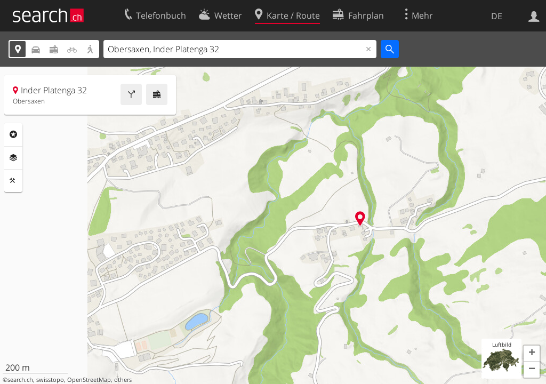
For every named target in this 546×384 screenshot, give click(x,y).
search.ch (20, 379)
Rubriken (13, 134)
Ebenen (13, 158)
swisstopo (50, 379)
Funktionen (13, 181)
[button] (532, 354)
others (123, 379)
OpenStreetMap (89, 379)
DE (496, 16)
